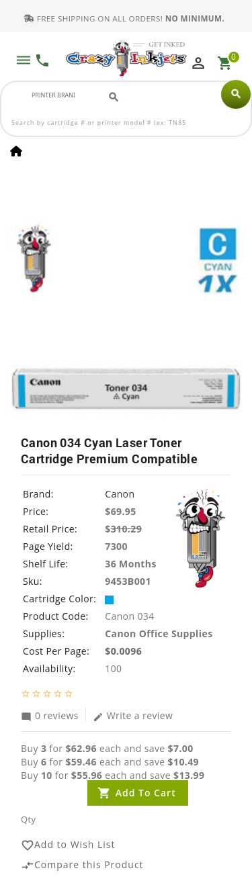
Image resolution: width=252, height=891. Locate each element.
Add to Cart (146, 792)
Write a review (133, 715)
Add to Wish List (68, 844)
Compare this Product (82, 864)
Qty (28, 819)
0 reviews (50, 715)
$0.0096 (123, 651)
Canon (119, 493)
